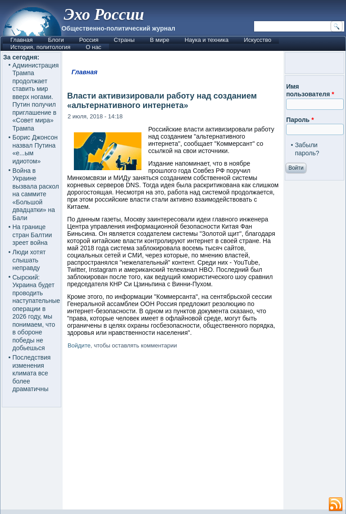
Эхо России (104, 14)
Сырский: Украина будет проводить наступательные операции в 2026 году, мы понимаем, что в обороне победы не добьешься (36, 313)
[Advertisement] (173, 431)
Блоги (56, 39)
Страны (124, 39)
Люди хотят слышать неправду (29, 259)
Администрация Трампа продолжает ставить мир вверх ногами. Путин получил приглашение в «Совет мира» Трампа (36, 97)
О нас (93, 47)
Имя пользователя (310, 90)
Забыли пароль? (307, 149)
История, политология (40, 47)
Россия (89, 39)
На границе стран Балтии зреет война (32, 234)
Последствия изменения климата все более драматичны (32, 373)
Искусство (257, 39)
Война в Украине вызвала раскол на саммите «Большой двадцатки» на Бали (36, 194)
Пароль (300, 119)
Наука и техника (207, 39)
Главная (21, 39)
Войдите (79, 345)
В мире (159, 39)
